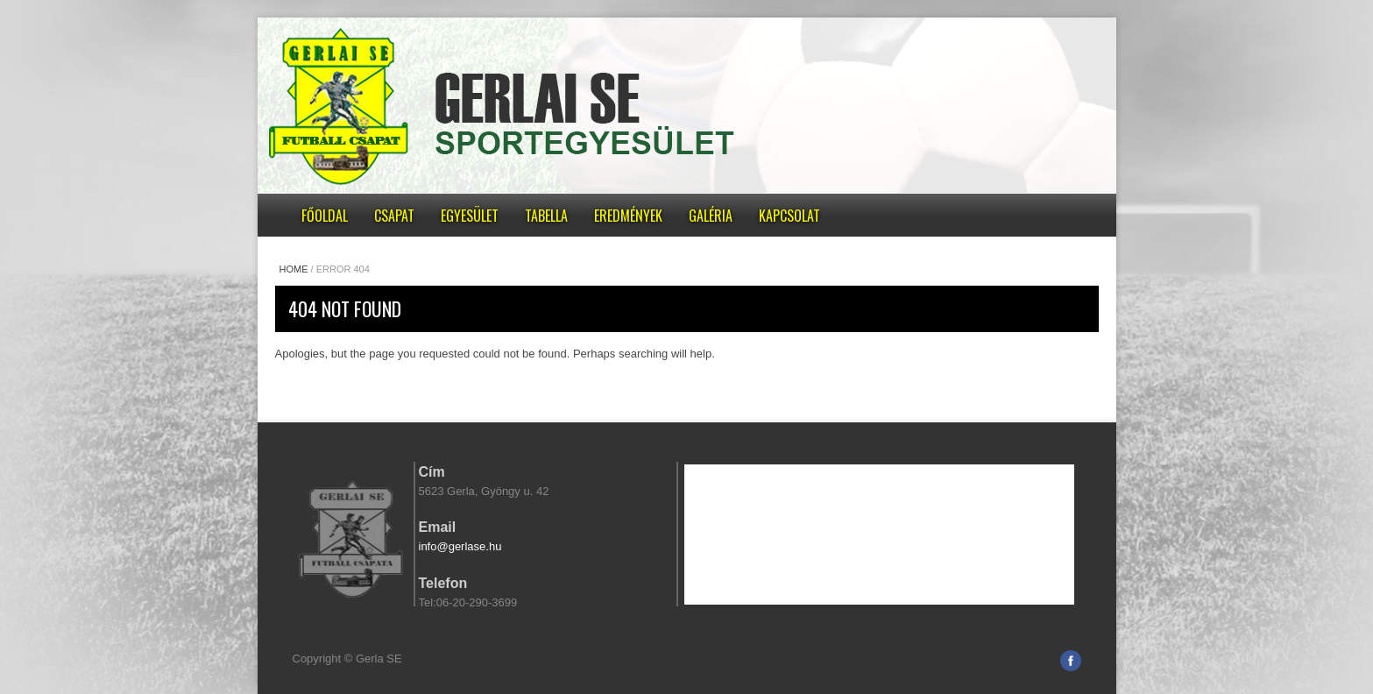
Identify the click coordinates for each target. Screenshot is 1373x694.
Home (294, 269)
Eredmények (628, 215)
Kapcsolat (789, 215)
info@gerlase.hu (460, 546)
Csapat (394, 215)
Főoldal (324, 215)
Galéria (711, 215)
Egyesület (470, 215)
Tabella (546, 215)
